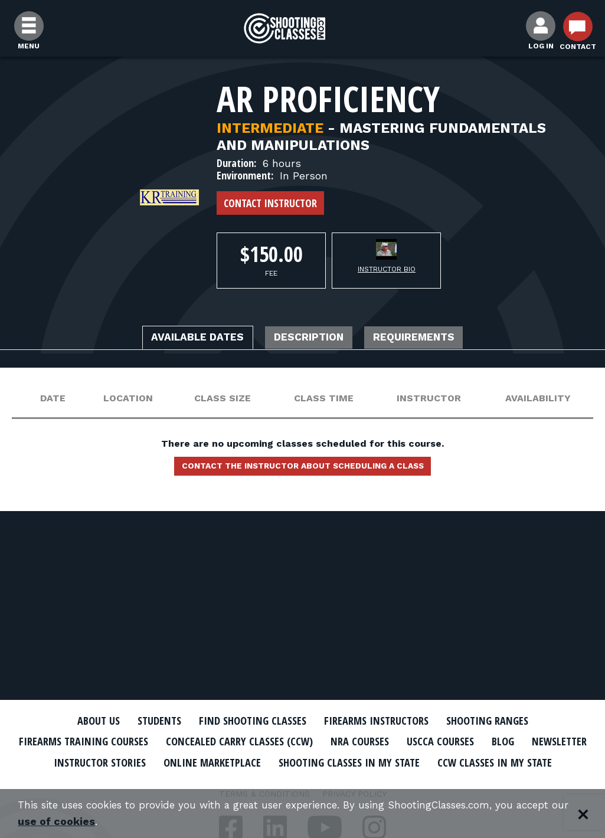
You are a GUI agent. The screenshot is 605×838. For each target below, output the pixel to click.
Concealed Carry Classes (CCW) (274, 741)
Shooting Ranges (506, 720)
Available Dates (182, 339)
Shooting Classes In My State (467, 761)
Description (310, 339)
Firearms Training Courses (102, 741)
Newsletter (90, 761)
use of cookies (114, 821)
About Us (77, 720)
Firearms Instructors (383, 720)
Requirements (431, 339)
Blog (562, 741)
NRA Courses (406, 741)
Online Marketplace (316, 761)
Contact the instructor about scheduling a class (303, 469)
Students (144, 720)
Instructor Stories (191, 761)
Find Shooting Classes (247, 720)
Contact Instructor (270, 203)
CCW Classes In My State (302, 782)
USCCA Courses (493, 741)
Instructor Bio (387, 269)
